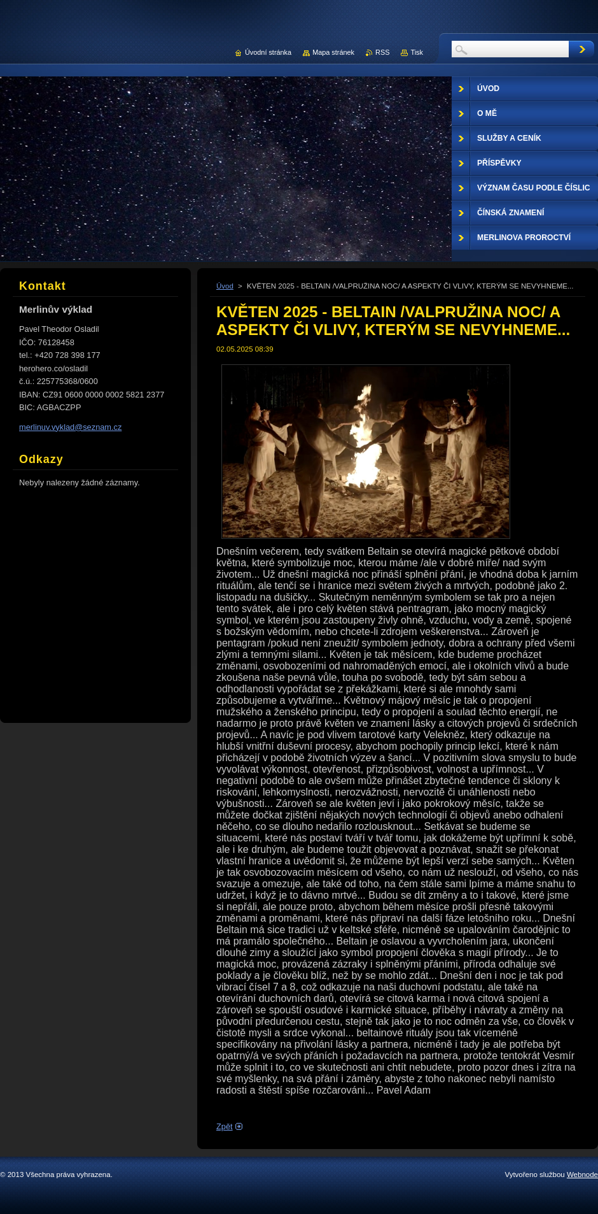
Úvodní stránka (268, 52)
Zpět (224, 1126)
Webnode (582, 1174)
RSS (382, 52)
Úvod (224, 286)
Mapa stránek (333, 52)
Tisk (416, 52)
